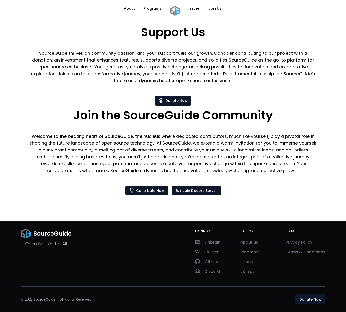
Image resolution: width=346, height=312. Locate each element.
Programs (152, 8)
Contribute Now (146, 190)
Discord (207, 271)
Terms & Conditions (305, 252)
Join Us (215, 8)
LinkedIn (208, 242)
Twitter (207, 252)
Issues (194, 8)
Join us (247, 271)
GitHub (206, 262)
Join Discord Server (196, 190)
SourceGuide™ (46, 299)
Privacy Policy (299, 242)
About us (249, 242)
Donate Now (173, 100)
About (129, 8)
